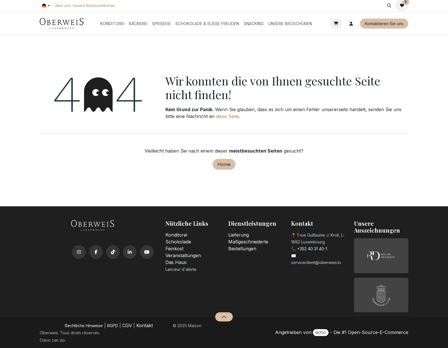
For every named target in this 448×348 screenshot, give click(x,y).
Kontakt (144, 325)
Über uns (63, 5)
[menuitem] (112, 23)
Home (224, 164)
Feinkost (174, 248)
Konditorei (176, 235)
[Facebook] (96, 252)
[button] (389, 5)
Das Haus (176, 262)
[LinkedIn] (130, 252)
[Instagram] (79, 252)
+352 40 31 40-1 (312, 248)
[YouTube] (147, 252)
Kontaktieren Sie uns (384, 23)
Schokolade (178, 242)
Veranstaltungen (183, 255)
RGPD (112, 325)
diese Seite (227, 116)
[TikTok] (113, 252)
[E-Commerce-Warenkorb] (335, 23)
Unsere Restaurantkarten (94, 5)
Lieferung (238, 235)
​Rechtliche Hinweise (84, 325)
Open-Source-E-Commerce (378, 332)
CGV (127, 325)
